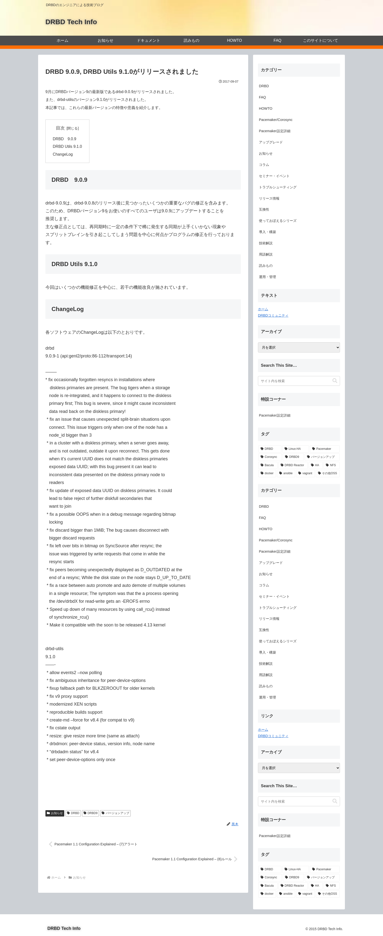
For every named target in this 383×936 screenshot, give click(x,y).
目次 (60, 128)
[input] (299, 381)
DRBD (73, 814)
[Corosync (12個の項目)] (270, 457)
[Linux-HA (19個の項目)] (295, 449)
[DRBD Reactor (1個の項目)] (293, 465)
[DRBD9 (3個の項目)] (293, 457)
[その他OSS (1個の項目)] (328, 473)
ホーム (263, 309)
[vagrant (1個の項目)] (305, 473)
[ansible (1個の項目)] (286, 473)
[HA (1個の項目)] (316, 465)
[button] (334, 381)
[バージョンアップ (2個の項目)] (322, 457)
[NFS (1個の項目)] (332, 465)
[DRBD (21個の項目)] (269, 449)
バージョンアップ (115, 814)
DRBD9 (90, 814)
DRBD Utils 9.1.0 (68, 147)
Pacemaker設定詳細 (274, 415)
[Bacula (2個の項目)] (267, 465)
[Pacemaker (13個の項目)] (325, 449)
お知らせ (55, 814)
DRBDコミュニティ (273, 315)
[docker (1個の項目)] (267, 473)
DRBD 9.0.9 (65, 139)
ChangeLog (63, 155)
